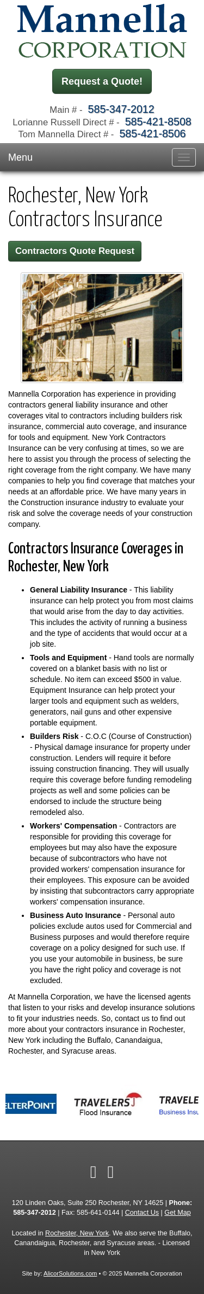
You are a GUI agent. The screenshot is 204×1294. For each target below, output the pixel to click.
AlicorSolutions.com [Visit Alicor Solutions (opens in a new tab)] (70, 1273)
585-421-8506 (152, 133)
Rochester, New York (77, 1233)
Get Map (177, 1212)
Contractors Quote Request (74, 251)
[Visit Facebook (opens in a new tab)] (93, 1172)
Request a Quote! (102, 81)
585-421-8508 (158, 122)
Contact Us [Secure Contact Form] (142, 1212)
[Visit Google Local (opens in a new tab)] (111, 1172)
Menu (20, 157)
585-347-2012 (121, 109)
